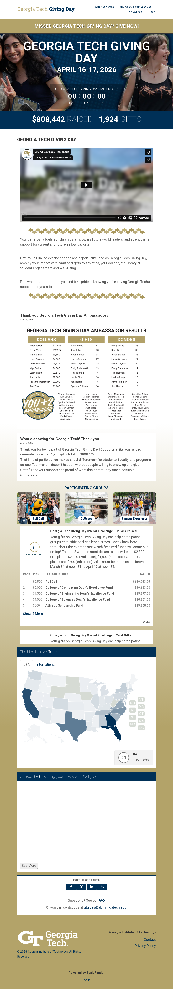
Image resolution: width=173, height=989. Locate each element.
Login (86, 980)
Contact (150, 940)
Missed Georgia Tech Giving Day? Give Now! (86, 26)
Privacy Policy (145, 946)
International (45, 664)
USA (26, 664)
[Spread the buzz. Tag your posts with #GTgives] (86, 822)
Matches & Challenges (136, 6)
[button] (102, 887)
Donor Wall (137, 12)
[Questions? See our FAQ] (101, 900)
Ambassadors (104, 6)
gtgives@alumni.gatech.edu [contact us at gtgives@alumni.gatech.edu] (105, 907)
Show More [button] (33, 614)
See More (29, 866)
